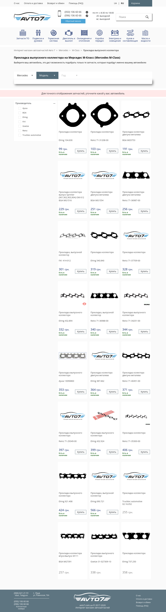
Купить (80, 151)
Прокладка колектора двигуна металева (133, 133)
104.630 (66, 140)
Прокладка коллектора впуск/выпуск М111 (70, 554)
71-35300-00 (131, 441)
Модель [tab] (43, 75)
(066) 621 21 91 (21, 593)
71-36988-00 (99, 320)
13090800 (66, 381)
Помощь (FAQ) (76, 3)
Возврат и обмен (55, 3)
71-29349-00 (68, 441)
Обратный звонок (73, 21)
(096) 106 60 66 (77, 15)
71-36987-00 (131, 200)
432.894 (66, 320)
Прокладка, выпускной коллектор (70, 253)
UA (115, 3)
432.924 (97, 441)
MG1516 (65, 200)
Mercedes (63, 50)
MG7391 (65, 561)
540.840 (97, 260)
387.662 (97, 381)
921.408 (66, 501)
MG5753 (128, 140)
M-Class (76, 50)
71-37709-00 (131, 260)
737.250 (129, 561)
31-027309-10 (101, 561)
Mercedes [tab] (22, 75)
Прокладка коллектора (70, 132)
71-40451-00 (131, 381)
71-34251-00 (131, 320)
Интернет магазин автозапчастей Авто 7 (34, 50)
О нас (17, 3)
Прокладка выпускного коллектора (101, 50)
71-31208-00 (99, 140)
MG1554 (97, 200)
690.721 (97, 501)
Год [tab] (64, 75)
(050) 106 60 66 (76, 12)
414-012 (65, 260)
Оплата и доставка (33, 3)
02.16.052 (132, 502)
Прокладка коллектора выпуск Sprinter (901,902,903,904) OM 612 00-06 (71, 195)
